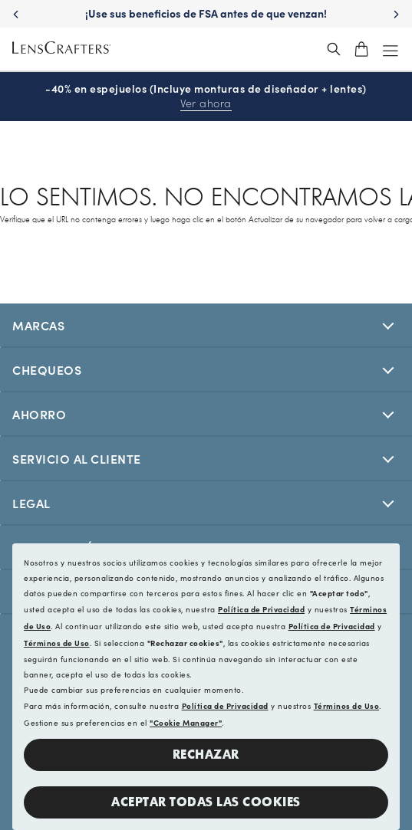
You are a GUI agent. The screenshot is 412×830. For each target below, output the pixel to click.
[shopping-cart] (361, 49)
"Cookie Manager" (186, 722)
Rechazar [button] (206, 754)
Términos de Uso (57, 643)
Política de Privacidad (261, 609)
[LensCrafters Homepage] (61, 49)
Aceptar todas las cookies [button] (206, 802)
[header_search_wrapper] (334, 49)
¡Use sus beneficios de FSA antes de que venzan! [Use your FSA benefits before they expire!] (206, 13)
